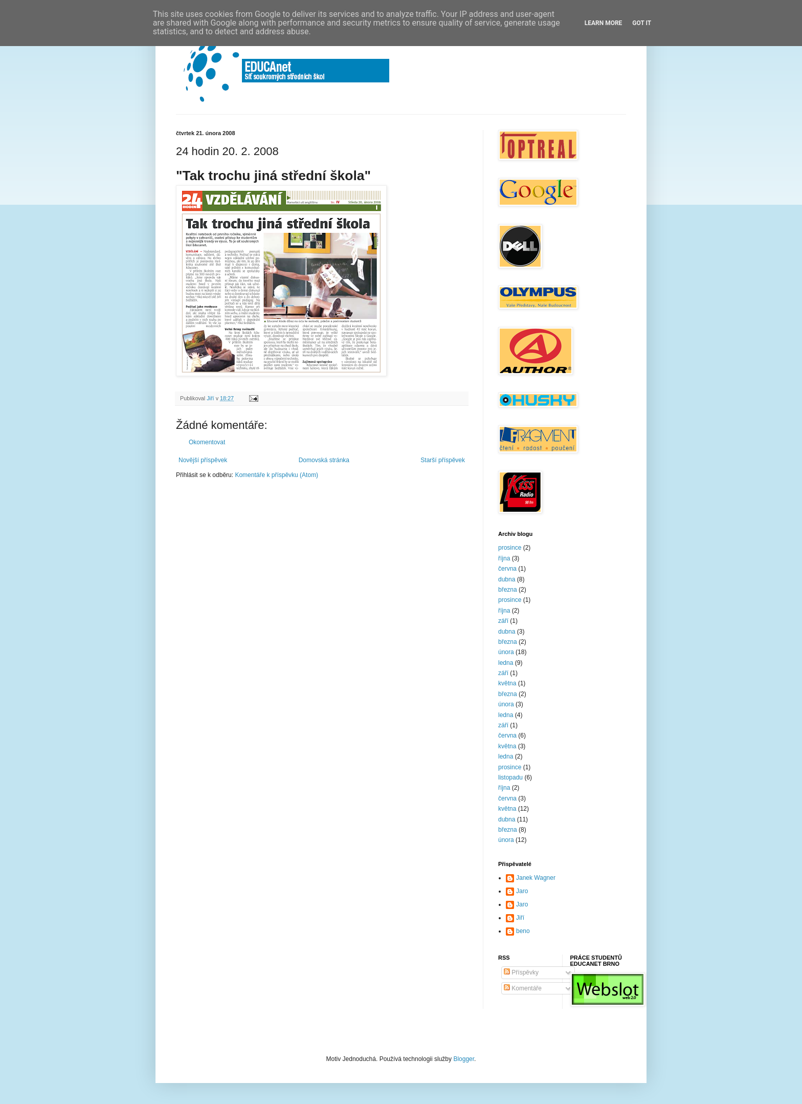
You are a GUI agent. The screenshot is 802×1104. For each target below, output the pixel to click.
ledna (505, 662)
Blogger (463, 1059)
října (504, 558)
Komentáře (523, 988)
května (507, 683)
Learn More (603, 23)
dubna (506, 579)
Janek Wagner (535, 877)
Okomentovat (207, 442)
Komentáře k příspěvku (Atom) (276, 475)
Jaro (522, 891)
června (507, 568)
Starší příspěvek (442, 460)
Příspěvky (521, 972)
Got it (641, 23)
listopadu (510, 777)
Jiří (520, 917)
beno (523, 931)
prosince (509, 547)
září (503, 620)
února (506, 652)
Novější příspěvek (203, 460)
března (507, 589)
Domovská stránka (324, 460)
